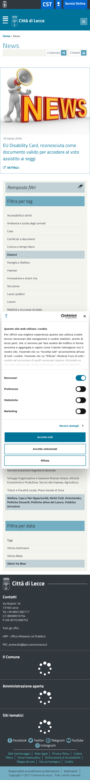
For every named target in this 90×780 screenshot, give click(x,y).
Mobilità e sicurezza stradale (24, 309)
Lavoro (11, 302)
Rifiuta (45, 460)
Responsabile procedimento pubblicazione (33, 771)
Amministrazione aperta (23, 686)
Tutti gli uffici (11, 628)
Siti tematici (13, 715)
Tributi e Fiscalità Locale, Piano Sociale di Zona (35, 490)
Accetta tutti (45, 437)
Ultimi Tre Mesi (16, 563)
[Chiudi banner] (84, 316)
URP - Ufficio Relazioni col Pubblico (24, 636)
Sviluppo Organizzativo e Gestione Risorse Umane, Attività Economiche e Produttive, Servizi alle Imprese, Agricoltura (43, 480)
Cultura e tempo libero (21, 247)
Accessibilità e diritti (19, 215)
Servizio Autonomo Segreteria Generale (31, 470)
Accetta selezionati (45, 448)
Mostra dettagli (69, 425)
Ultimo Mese (15, 556)
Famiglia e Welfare (18, 262)
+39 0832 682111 (18, 612)
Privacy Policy (60, 753)
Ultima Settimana (18, 548)
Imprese (12, 270)
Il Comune (11, 657)
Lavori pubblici (16, 294)
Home (6, 36)
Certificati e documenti (21, 239)
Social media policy (29, 757)
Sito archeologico (49, 761)
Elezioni (12, 254)
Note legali (41, 753)
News (16, 36)
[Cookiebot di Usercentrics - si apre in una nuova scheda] (61, 316)
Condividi (56, 53)
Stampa (78, 52)
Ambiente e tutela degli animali (26, 223)
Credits (69, 761)
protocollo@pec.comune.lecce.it (28, 644)
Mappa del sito (26, 761)
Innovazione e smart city (22, 278)
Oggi (10, 540)
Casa (10, 231)
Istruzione (13, 286)
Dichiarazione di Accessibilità (62, 757)
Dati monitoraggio (19, 753)
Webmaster (71, 771)
